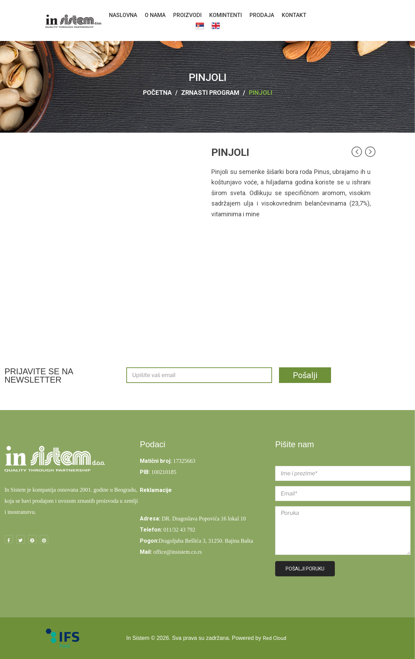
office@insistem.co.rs (177, 552)
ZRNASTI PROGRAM (210, 92)
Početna (157, 92)
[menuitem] (123, 15)
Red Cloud (274, 638)
